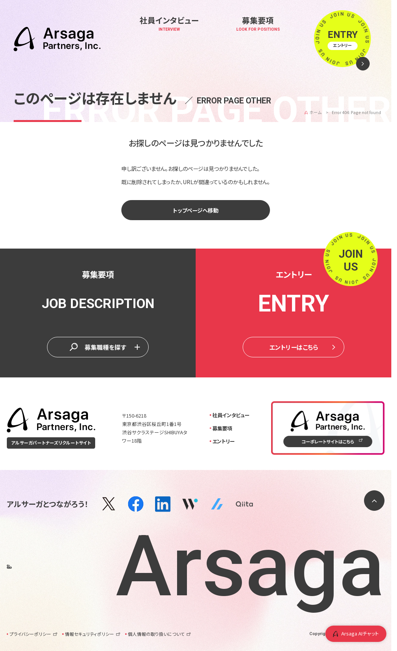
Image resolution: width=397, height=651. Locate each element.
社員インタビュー (230, 415)
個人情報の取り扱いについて (159, 634)
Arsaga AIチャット (356, 633)
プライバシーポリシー (33, 634)
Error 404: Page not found (356, 112)
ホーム (315, 112)
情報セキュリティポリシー (92, 634)
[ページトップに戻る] (374, 500)
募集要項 (222, 428)
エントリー (223, 441)
